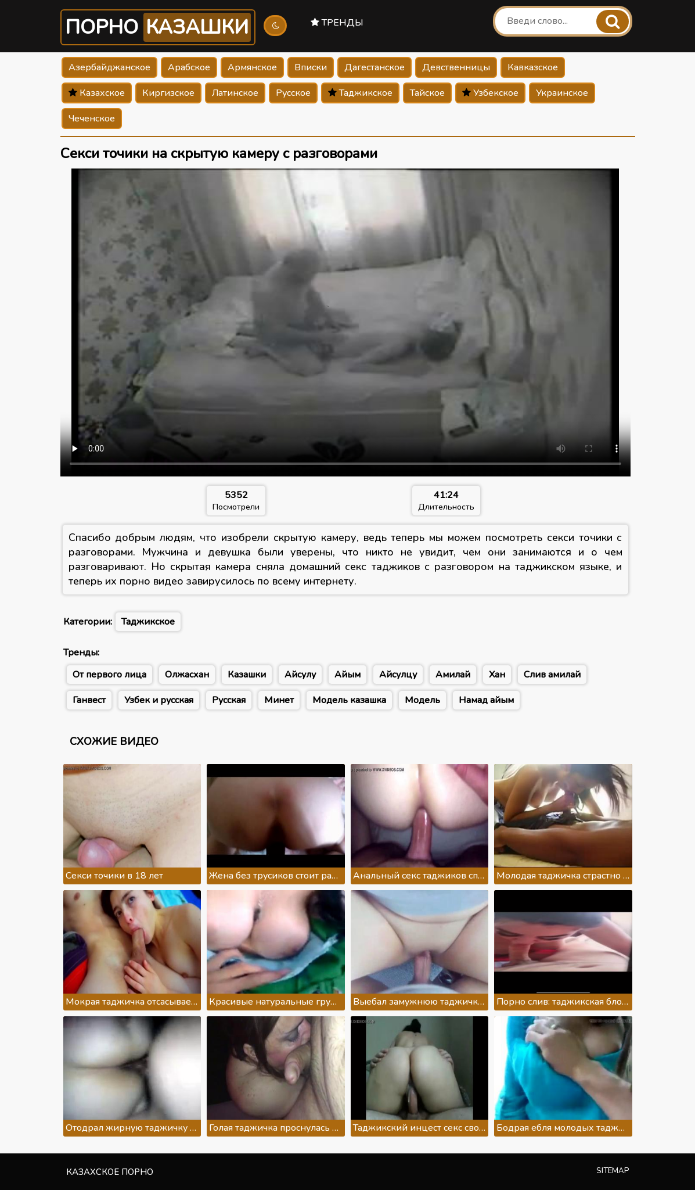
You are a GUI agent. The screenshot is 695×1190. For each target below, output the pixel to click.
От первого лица (109, 674)
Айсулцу (398, 674)
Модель (422, 700)
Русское (293, 93)
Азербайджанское (109, 67)
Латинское (235, 93)
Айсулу (300, 674)
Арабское (189, 67)
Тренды (337, 22)
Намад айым (486, 700)
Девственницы (456, 67)
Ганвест (89, 700)
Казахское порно (109, 1172)
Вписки (310, 67)
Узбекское (490, 93)
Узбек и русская (158, 700)
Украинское (562, 93)
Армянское (252, 67)
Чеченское (92, 118)
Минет (279, 700)
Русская (229, 700)
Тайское (427, 93)
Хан (497, 674)
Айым (347, 674)
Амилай (452, 674)
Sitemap (612, 1171)
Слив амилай (552, 674)
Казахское (97, 93)
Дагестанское (374, 67)
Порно (158, 27)
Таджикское (360, 93)
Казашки (247, 674)
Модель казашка (349, 700)
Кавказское (532, 67)
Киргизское (168, 93)
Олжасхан (187, 674)
